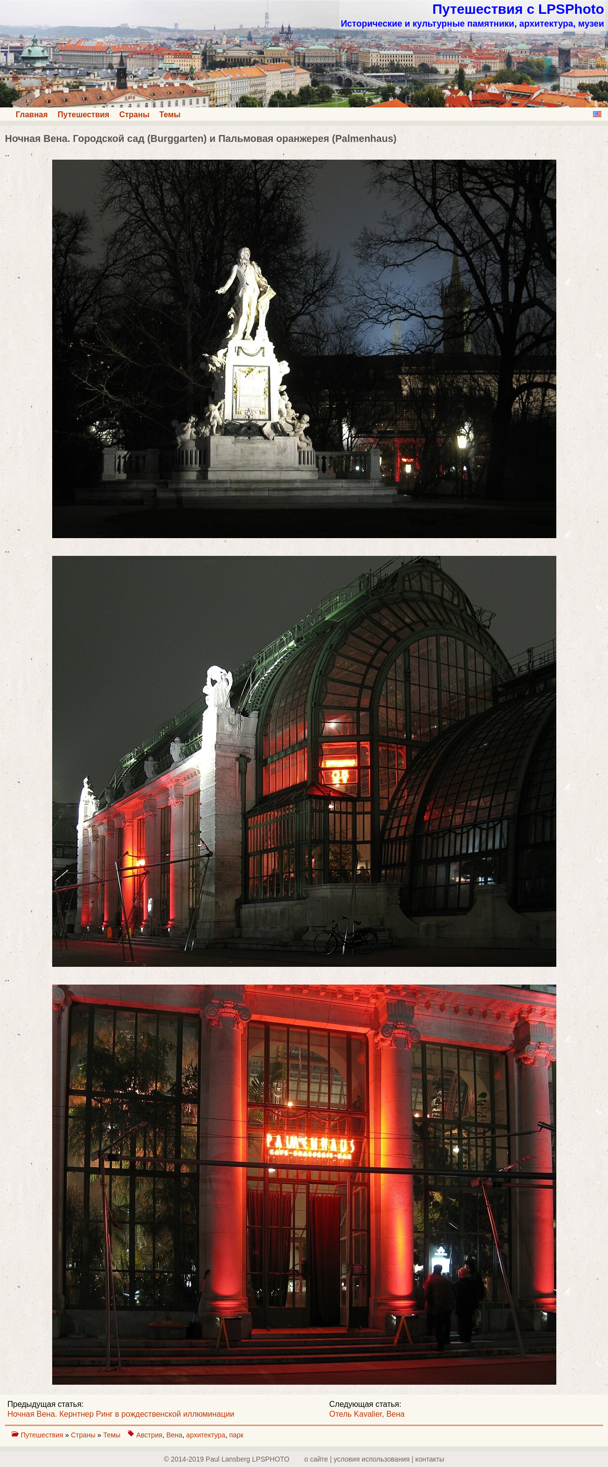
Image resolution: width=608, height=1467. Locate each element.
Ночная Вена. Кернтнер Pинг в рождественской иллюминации (120, 1414)
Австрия (149, 1435)
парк (236, 1435)
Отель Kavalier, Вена (367, 1414)
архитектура (205, 1435)
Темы (170, 114)
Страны (134, 114)
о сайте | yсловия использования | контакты (374, 1459)
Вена (174, 1435)
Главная (32, 114)
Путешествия (83, 114)
